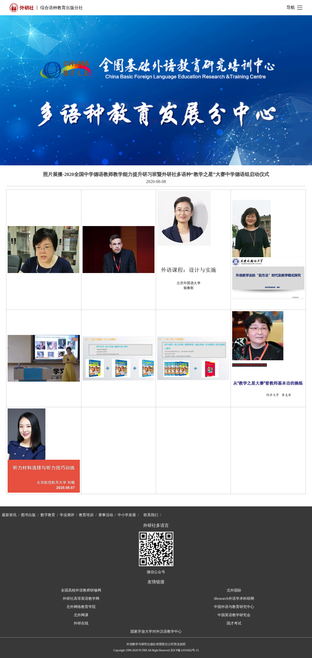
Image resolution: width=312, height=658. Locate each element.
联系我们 (151, 515)
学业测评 (67, 515)
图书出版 (28, 515)
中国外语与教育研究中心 (234, 607)
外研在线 (81, 623)
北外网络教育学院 (81, 607)
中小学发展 (127, 515)
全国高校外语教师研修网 (81, 590)
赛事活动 (105, 515)
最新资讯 (9, 515)
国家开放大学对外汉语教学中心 (156, 631)
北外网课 (81, 615)
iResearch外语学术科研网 (234, 598)
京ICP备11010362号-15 (184, 650)
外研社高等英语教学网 (81, 598)
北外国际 (234, 590)
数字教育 (48, 515)
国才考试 (234, 623)
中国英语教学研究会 (234, 615)
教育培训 (86, 515)
